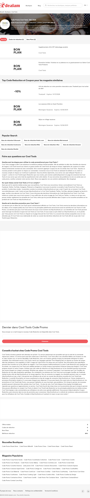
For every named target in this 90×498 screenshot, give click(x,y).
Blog (39, 6)
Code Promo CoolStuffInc (70, 468)
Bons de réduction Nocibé (9, 149)
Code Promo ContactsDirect (69, 477)
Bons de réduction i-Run (51, 145)
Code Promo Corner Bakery (29, 463)
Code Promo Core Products (10, 463)
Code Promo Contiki (29, 477)
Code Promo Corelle (68, 460)
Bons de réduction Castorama (11, 145)
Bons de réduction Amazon (72, 145)
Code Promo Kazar (53, 446)
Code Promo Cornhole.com (48, 463)
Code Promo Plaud (66, 446)
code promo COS (28, 466)
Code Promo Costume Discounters (46, 466)
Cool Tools (14, 12)
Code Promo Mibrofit (26, 446)
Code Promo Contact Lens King (12, 480)
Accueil (2, 12)
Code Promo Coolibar (43, 471)
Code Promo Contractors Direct (12, 477)
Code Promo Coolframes (10, 474)
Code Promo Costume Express (68, 466)
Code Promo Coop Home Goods (12, 460)
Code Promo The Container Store (48, 477)
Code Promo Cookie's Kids (46, 474)
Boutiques (29, 6)
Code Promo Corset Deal (66, 463)
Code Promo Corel (54, 460)
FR (85, 5)
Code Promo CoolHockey (60, 471)
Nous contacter (18, 491)
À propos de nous (5, 491)
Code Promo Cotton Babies (51, 468)
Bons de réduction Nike (32, 145)
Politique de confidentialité (34, 491)
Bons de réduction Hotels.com (34, 140)
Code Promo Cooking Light (27, 474)
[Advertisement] (45, 275)
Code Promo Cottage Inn (34, 468)
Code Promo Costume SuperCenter (13, 468)
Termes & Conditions (51, 491)
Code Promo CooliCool (27, 471)
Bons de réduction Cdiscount (10, 140)
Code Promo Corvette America (12, 466)
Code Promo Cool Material (10, 471)
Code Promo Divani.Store (10, 446)
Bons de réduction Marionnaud (58, 140)
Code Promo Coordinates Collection (35, 460)
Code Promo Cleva (40, 446)
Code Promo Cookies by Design (66, 474)
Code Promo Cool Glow (76, 471)
